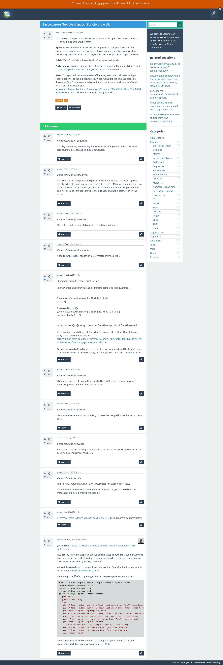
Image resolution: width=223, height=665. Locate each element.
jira (66, 101)
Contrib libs (156, 240)
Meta (152, 249)
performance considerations (84, 570)
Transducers (159, 170)
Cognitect (188, 663)
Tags (53, 16)
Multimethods (160, 174)
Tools (152, 244)
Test (155, 224)
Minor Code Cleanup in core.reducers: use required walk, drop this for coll (164, 106)
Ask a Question (65, 16)
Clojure (75, 33)
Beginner (154, 257)
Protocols (157, 178)
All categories (157, 138)
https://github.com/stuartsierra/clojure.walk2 (82, 69)
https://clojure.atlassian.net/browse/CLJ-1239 (92, 518)
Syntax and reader (162, 145)
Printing (157, 211)
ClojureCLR (155, 236)
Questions (30, 16)
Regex (156, 215)
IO (154, 199)
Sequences (158, 166)
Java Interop (159, 195)
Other (153, 253)
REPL (155, 207)
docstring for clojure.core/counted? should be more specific (164, 94)
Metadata (158, 182)
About (101, 3)
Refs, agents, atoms (163, 191)
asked (57, 33)
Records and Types (162, 158)
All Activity (19, 16)
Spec (155, 219)
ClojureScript (156, 232)
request (59, 101)
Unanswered (42, 16)
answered (61, 135)
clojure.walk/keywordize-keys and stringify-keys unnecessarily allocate (165, 118)
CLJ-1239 (105, 644)
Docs (155, 228)
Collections (158, 162)
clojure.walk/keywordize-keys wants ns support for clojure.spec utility (165, 67)
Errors (156, 203)
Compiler (157, 150)
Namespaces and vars (164, 187)
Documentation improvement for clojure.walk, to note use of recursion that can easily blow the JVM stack (165, 80)
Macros (156, 154)
